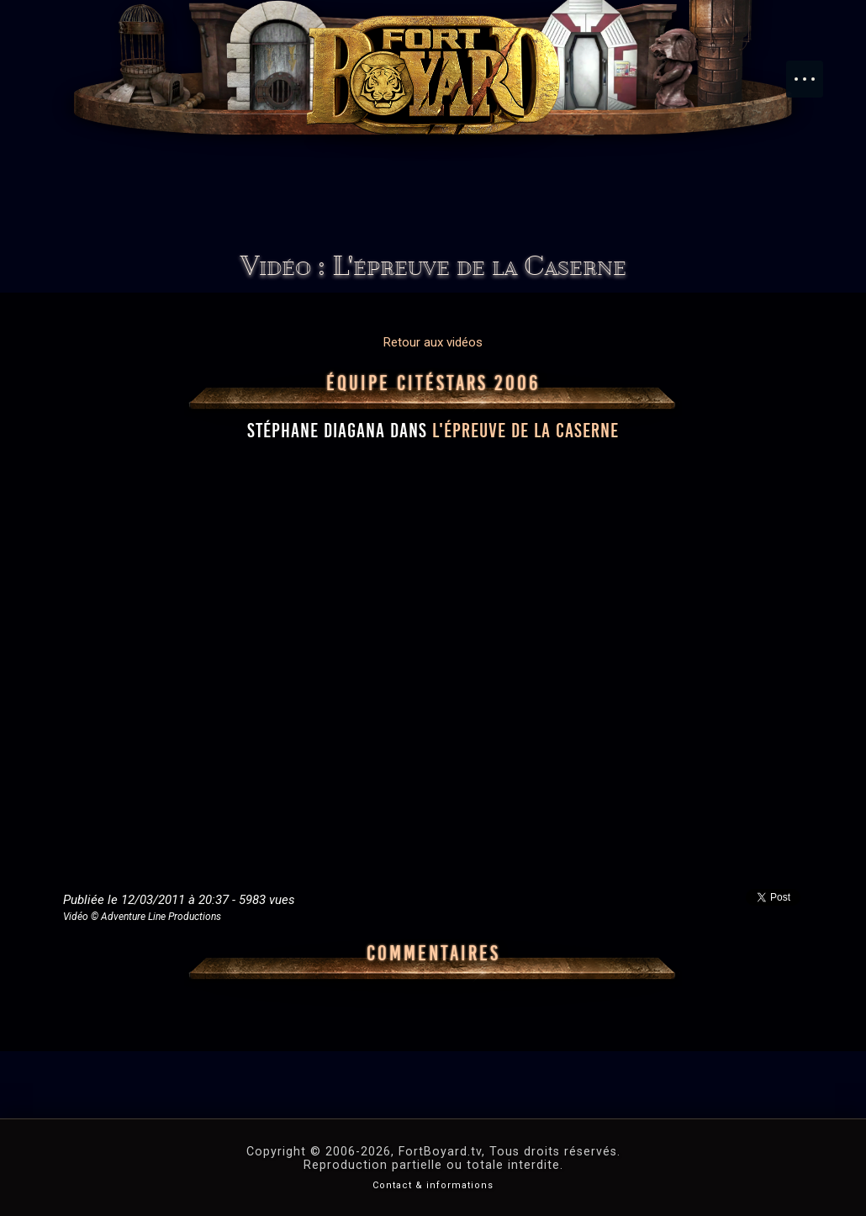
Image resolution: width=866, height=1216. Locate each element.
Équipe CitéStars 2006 (433, 383)
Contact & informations (433, 1185)
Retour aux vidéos (433, 342)
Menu (813, 71)
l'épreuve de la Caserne (525, 430)
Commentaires (433, 953)
